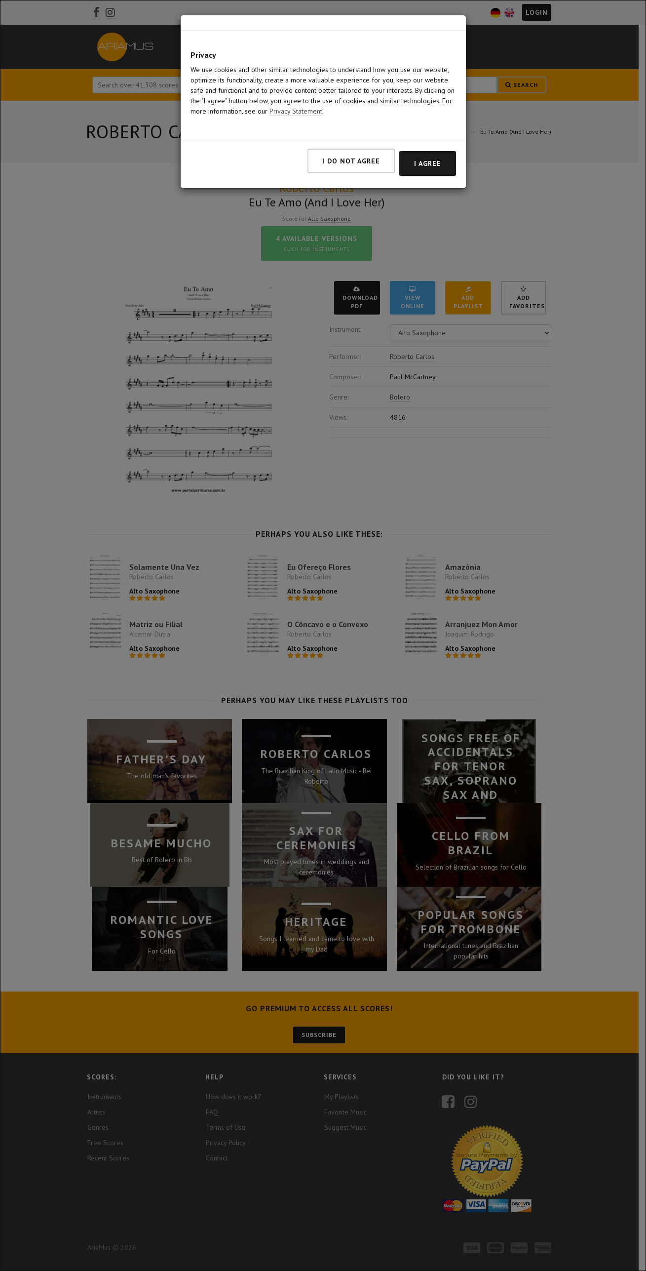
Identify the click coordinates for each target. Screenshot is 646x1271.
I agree (427, 163)
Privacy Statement (295, 111)
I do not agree (351, 161)
